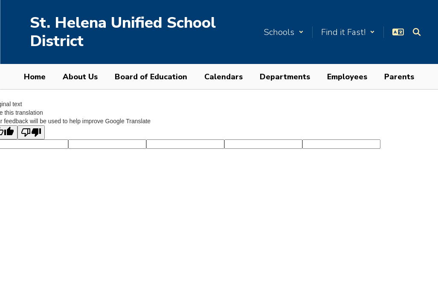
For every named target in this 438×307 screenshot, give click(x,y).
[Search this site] (416, 32)
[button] (284, 32)
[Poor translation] (31, 132)
